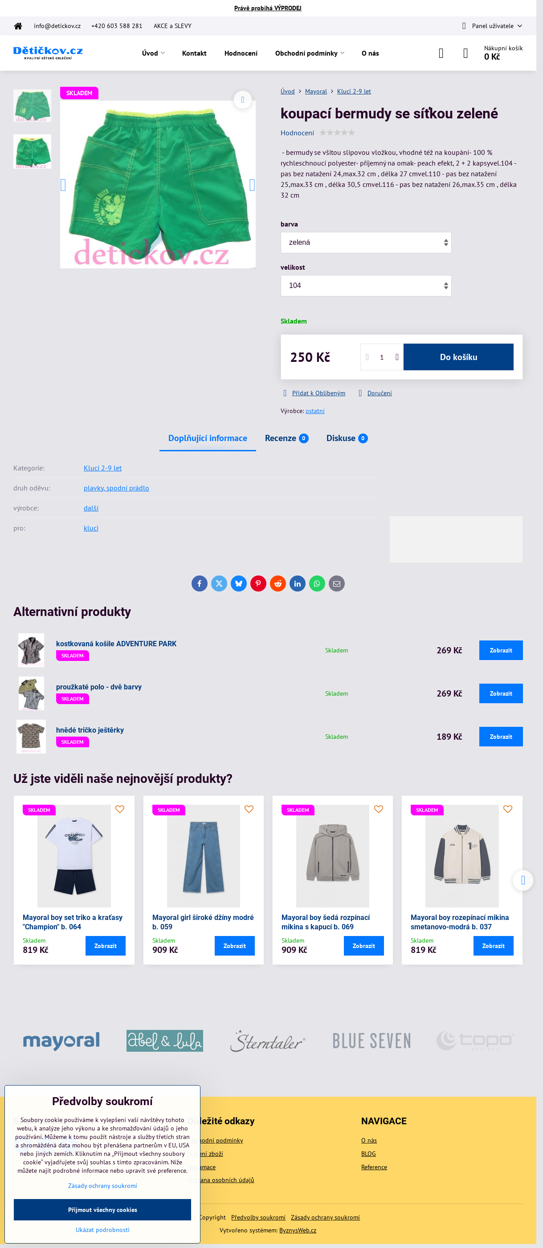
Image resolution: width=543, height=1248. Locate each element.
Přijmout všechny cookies (102, 1210)
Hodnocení (297, 132)
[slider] (337, 132)
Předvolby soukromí (258, 1217)
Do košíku (459, 357)
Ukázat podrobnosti (103, 1230)
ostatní (315, 411)
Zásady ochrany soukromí (325, 1217)
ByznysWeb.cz (297, 1230)
